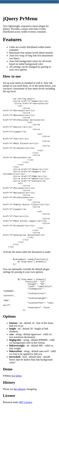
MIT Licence (25, 441)
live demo (17, 415)
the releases (19, 428)
